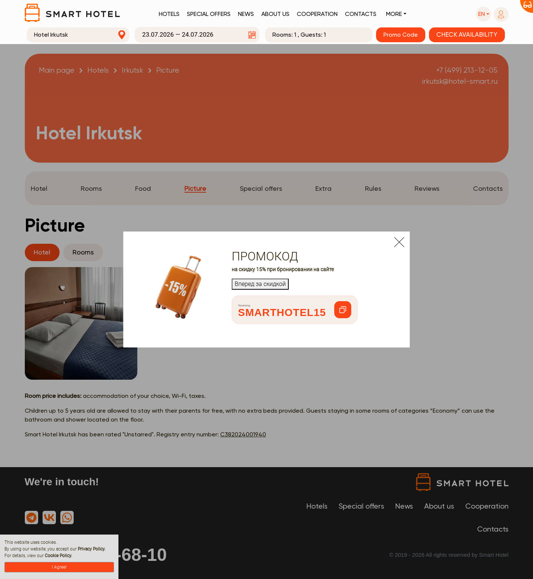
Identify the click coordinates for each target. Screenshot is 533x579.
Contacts (360, 13)
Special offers (209, 13)
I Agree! (59, 567)
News (246, 13)
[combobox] (78, 34)
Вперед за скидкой (260, 283)
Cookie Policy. (58, 555)
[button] (483, 14)
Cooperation (317, 13)
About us (275, 13)
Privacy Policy (91, 549)
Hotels (169, 13)
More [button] (394, 13)
